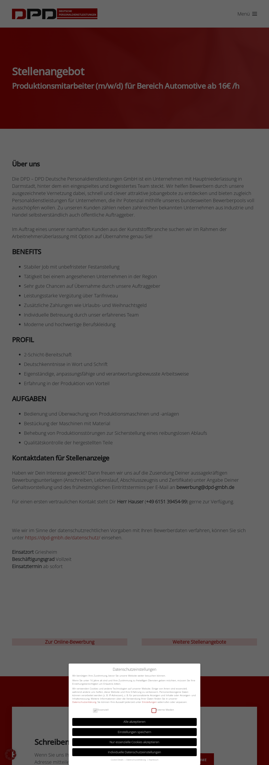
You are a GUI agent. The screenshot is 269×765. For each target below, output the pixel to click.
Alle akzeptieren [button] (134, 722)
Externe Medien (162, 710)
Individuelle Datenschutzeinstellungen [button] (134, 752)
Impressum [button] (153, 760)
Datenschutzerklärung (84, 702)
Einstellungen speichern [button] (134, 732)
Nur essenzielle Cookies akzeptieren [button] (134, 742)
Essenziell (100, 710)
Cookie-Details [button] (117, 760)
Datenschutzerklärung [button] (136, 760)
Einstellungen (149, 702)
